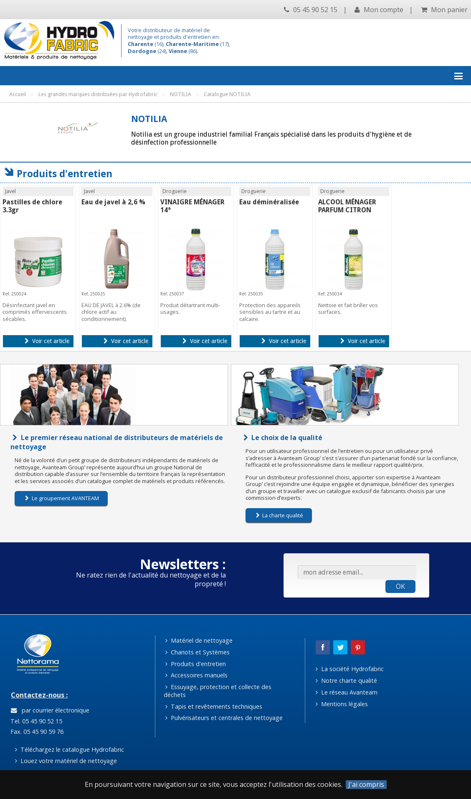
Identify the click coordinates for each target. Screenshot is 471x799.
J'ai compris (366, 784)
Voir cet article (47, 341)
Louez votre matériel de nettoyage (66, 761)
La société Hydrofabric (350, 669)
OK (400, 586)
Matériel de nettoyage (199, 640)
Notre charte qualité (346, 680)
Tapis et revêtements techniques (213, 706)
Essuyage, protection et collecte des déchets (218, 691)
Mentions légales (342, 704)
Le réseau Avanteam (346, 692)
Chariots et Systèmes (197, 652)
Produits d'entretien (195, 664)
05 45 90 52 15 (310, 9)
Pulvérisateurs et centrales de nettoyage (224, 718)
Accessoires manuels (196, 675)
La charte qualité (280, 515)
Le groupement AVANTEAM (62, 498)
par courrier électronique (50, 710)
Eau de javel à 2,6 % (113, 202)
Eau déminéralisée (269, 202)
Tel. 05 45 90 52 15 (35, 721)
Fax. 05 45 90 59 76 (36, 731)
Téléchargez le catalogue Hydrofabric (69, 749)
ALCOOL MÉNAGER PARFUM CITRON (347, 206)
